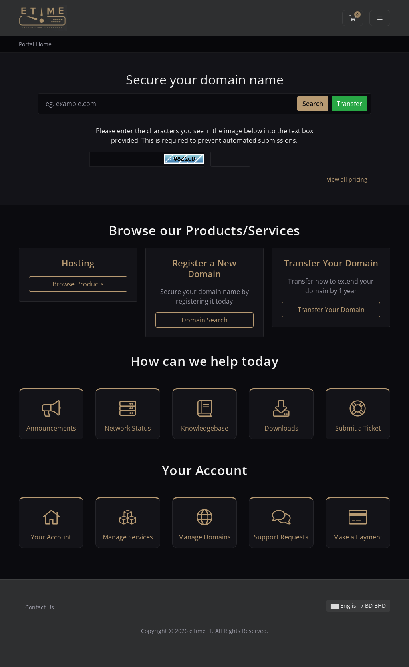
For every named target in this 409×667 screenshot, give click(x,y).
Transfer (349, 103)
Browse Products (78, 284)
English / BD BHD (358, 605)
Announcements (51, 415)
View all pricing (347, 179)
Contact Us (39, 607)
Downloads (281, 415)
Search (312, 103)
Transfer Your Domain (331, 309)
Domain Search (204, 320)
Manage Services (128, 523)
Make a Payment (358, 523)
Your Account (51, 523)
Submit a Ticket (358, 415)
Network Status (128, 415)
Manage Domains (204, 523)
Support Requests (281, 523)
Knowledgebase (204, 415)
